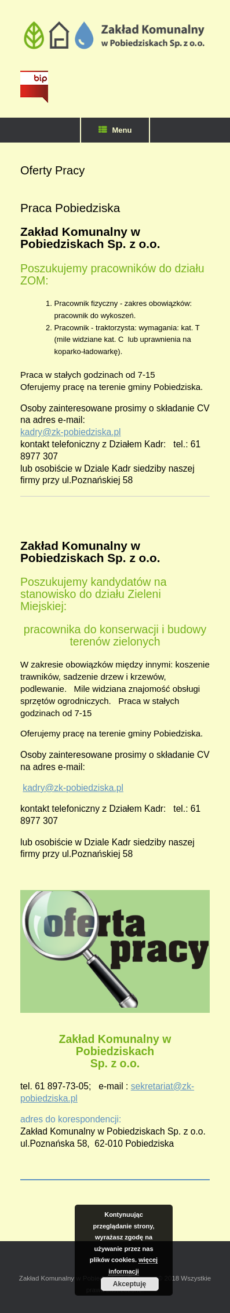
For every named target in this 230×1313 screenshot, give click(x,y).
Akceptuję (129, 1284)
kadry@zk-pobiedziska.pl (70, 432)
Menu (115, 130)
